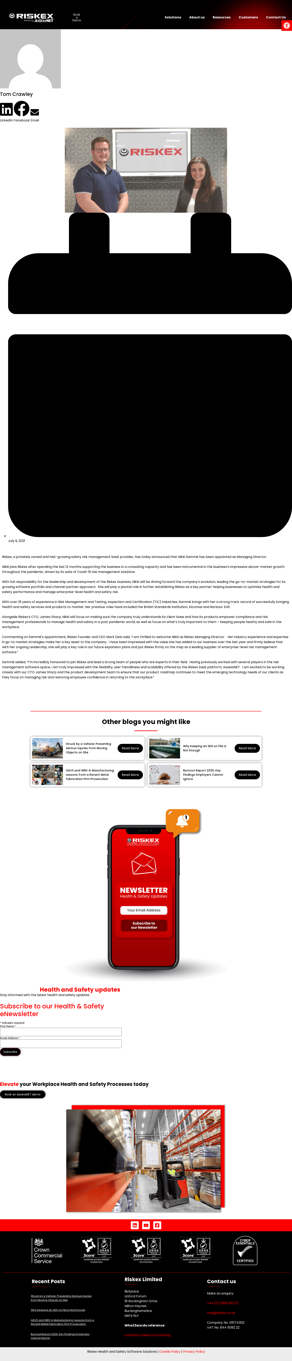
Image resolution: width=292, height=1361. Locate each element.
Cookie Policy (169, 1351)
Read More (130, 748)
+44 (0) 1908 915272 (222, 1303)
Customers (248, 17)
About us (197, 17)
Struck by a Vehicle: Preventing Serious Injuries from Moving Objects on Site (88, 748)
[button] (6, 112)
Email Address (10, 1038)
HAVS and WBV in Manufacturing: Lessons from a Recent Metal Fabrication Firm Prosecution (90, 774)
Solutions (173, 17)
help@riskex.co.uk (221, 1313)
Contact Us (276, 17)
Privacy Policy (194, 1351)
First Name (8, 1026)
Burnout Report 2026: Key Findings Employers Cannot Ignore (203, 774)
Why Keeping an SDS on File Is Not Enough (204, 748)
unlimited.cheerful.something (148, 1335)
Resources (222, 17)
